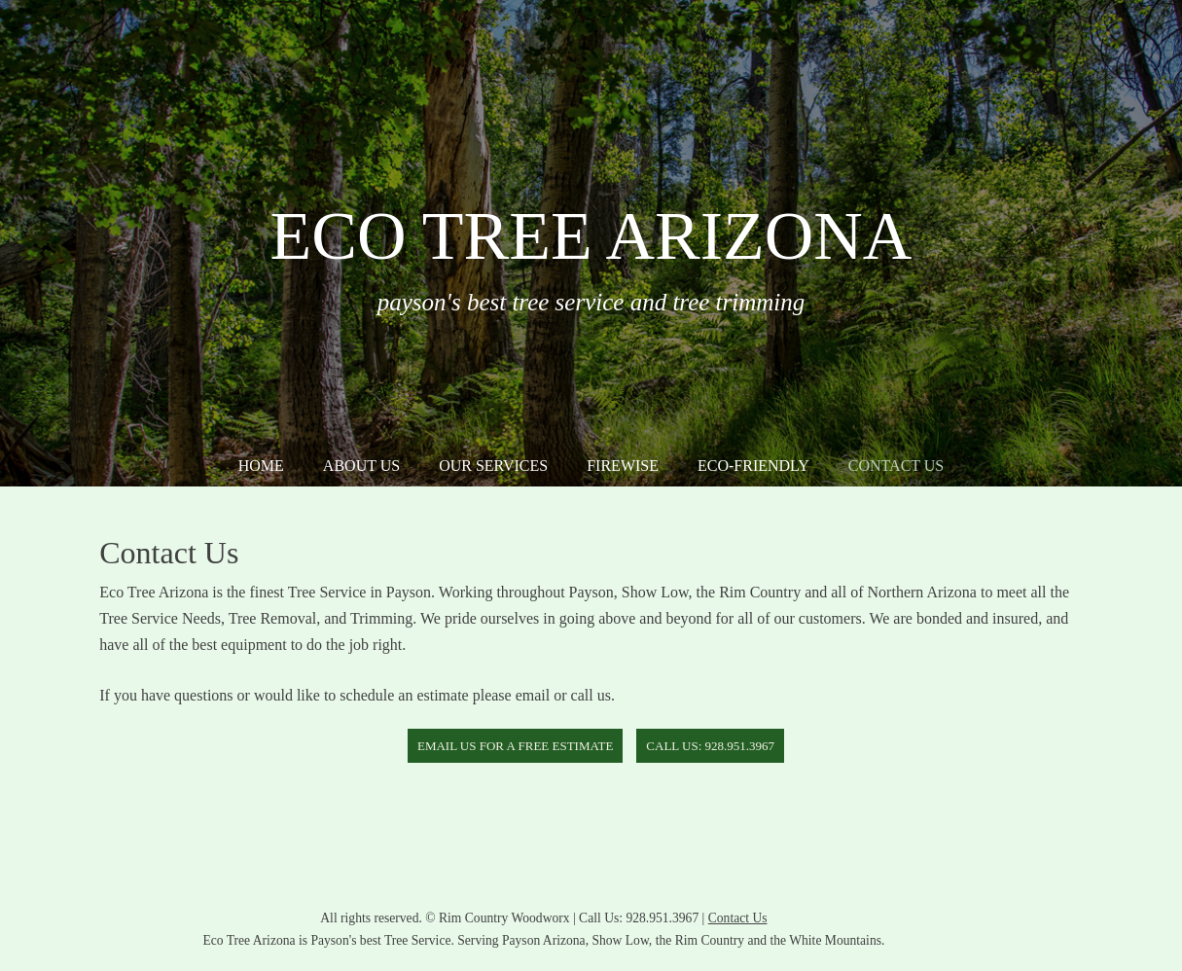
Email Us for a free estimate (515, 745)
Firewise (623, 465)
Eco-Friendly (753, 465)
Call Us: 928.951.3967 (710, 745)
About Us (361, 465)
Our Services (493, 465)
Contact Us (896, 465)
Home (261, 465)
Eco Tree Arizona (591, 235)
